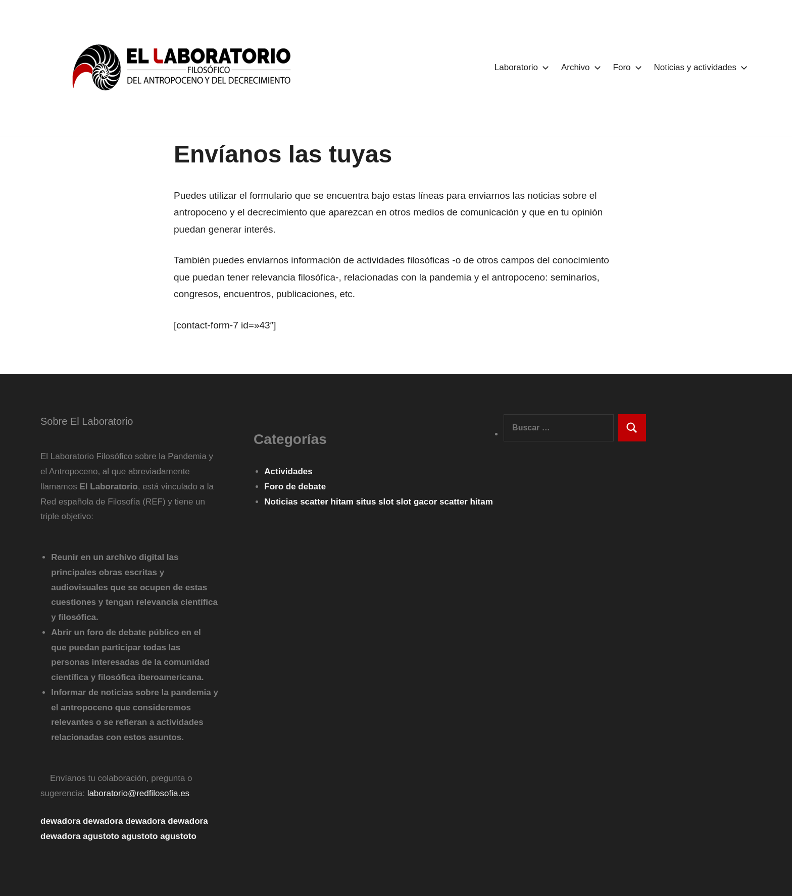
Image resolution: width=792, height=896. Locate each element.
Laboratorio (519, 67)
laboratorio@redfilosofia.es (138, 793)
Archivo (579, 67)
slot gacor (417, 502)
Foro (625, 67)
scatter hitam (328, 502)
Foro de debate (295, 486)
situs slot (376, 502)
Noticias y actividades (699, 67)
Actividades (288, 471)
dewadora (60, 821)
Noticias (281, 502)
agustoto (101, 836)
